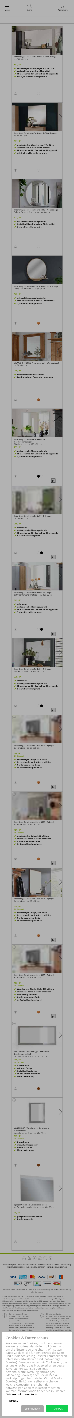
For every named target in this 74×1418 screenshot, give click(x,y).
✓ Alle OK (57, 1408)
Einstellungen (32, 1408)
